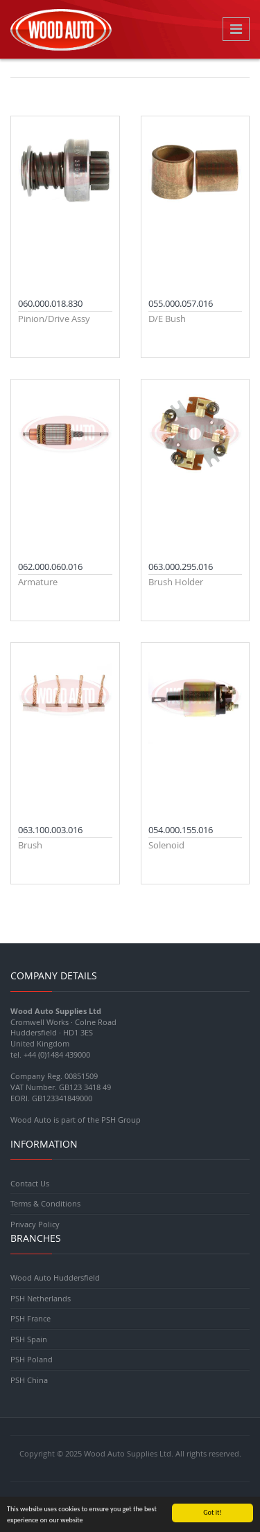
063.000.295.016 (180, 566)
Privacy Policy (35, 1224)
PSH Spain (28, 1339)
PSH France (30, 1318)
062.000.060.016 (50, 566)
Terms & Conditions (45, 1203)
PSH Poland (31, 1359)
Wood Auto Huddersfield (55, 1277)
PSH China (29, 1380)
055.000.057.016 (180, 303)
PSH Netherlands (40, 1298)
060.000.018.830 (50, 303)
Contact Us (29, 1183)
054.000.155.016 (180, 829)
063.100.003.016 (50, 829)
